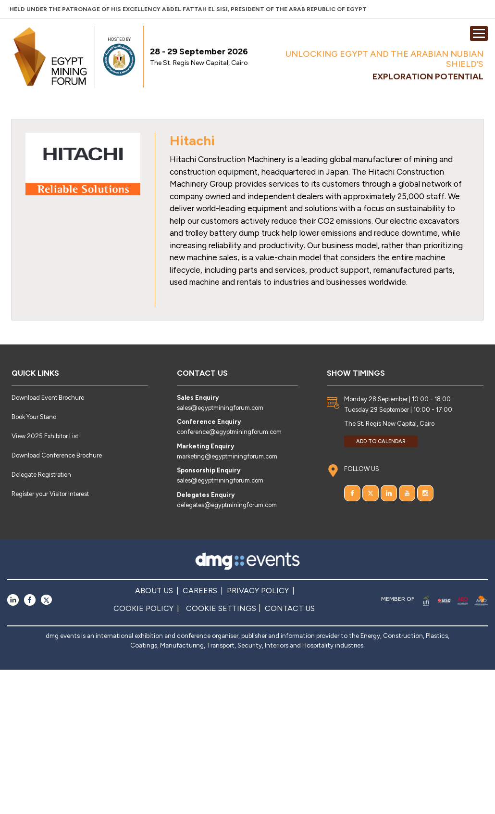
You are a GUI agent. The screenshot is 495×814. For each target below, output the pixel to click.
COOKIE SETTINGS (221, 608)
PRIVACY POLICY (258, 590)
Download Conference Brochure (57, 455)
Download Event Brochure (48, 397)
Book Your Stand (34, 416)
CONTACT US (290, 608)
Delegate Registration (41, 474)
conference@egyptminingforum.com (229, 431)
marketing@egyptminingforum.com (227, 456)
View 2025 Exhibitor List (45, 436)
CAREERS (200, 590)
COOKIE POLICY (143, 608)
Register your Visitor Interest (50, 493)
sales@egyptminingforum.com (220, 407)
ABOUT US (154, 590)
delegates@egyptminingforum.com (227, 505)
